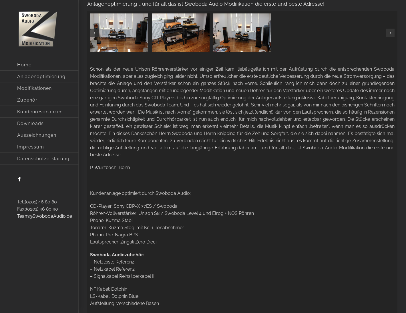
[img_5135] (119, 32)
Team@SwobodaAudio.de (44, 216)
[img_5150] (181, 32)
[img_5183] (242, 32)
